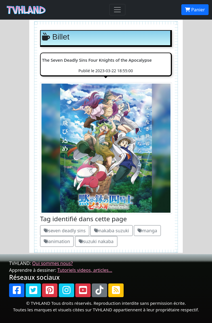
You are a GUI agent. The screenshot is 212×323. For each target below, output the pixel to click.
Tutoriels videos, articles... (84, 270)
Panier (195, 10)
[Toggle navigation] (117, 9)
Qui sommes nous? (52, 263)
